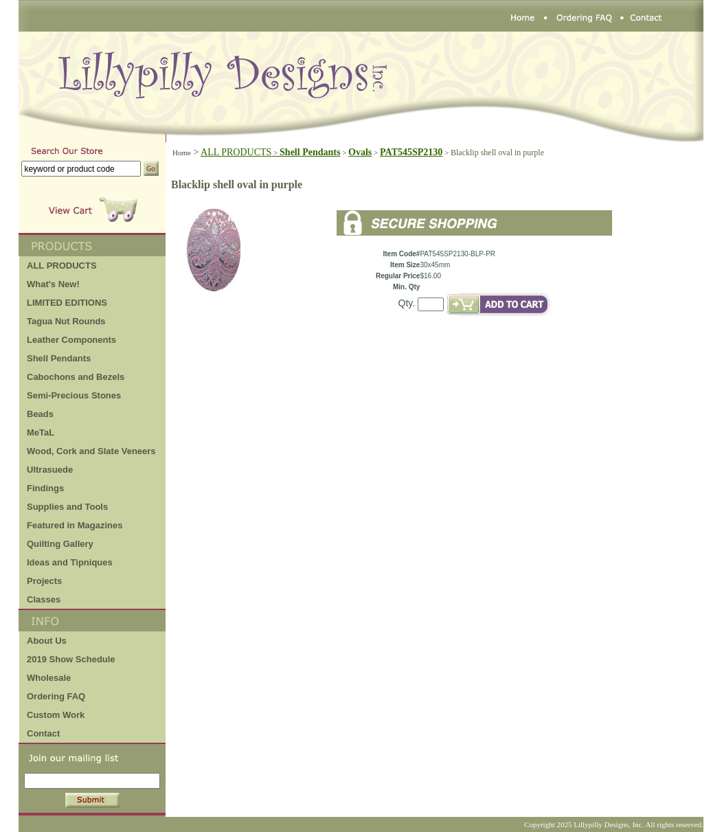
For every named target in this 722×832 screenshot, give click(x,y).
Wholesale (49, 678)
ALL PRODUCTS (240, 152)
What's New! (53, 284)
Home (181, 152)
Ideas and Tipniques (70, 562)
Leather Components (71, 340)
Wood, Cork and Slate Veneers (91, 451)
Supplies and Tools (67, 507)
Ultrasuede (50, 469)
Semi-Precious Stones (74, 395)
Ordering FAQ (56, 696)
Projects (44, 581)
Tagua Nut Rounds (66, 321)
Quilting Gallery (60, 544)
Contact (43, 733)
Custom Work (55, 715)
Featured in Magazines (74, 525)
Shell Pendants (59, 358)
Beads (40, 414)
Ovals (360, 152)
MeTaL (40, 432)
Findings (45, 488)
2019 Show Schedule (71, 659)
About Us (47, 641)
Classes (43, 599)
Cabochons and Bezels (75, 377)
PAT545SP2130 (411, 152)
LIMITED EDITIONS (67, 302)
